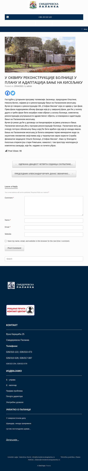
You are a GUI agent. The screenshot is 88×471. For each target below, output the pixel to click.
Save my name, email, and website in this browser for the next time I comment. (39, 241)
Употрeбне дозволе (14, 402)
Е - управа (10, 380)
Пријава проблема (14, 391)
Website (8, 234)
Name (8, 220)
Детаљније (11, 440)
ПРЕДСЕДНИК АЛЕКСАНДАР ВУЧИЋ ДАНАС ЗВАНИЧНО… (44, 173)
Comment (9, 198)
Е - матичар (11, 385)
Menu (84, 29)
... (18, 440)
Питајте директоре (14, 396)
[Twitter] (12, 93)
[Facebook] (7, 93)
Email (7, 227)
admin (29, 86)
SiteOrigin (42, 465)
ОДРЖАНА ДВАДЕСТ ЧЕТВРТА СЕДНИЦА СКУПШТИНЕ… (44, 164)
